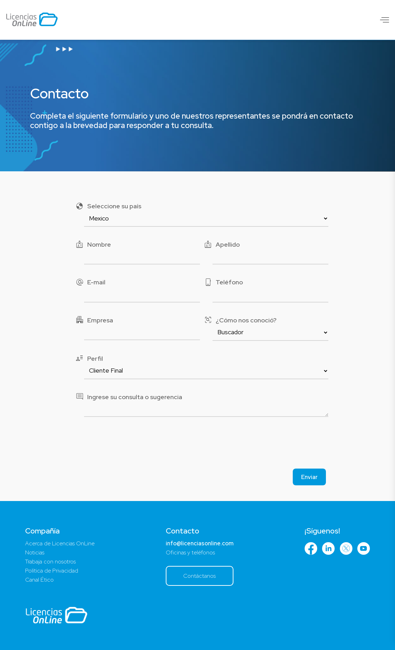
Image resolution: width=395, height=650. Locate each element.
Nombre (93, 244)
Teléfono (223, 282)
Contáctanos (199, 576)
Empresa (94, 320)
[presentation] (197, 444)
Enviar (309, 477)
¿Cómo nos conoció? (240, 320)
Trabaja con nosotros (50, 561)
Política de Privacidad (51, 570)
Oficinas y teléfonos (190, 552)
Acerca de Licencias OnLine (60, 543)
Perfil (89, 358)
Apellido (222, 244)
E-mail (90, 282)
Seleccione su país (108, 206)
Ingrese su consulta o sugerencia (128, 397)
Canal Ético (39, 579)
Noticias (34, 552)
